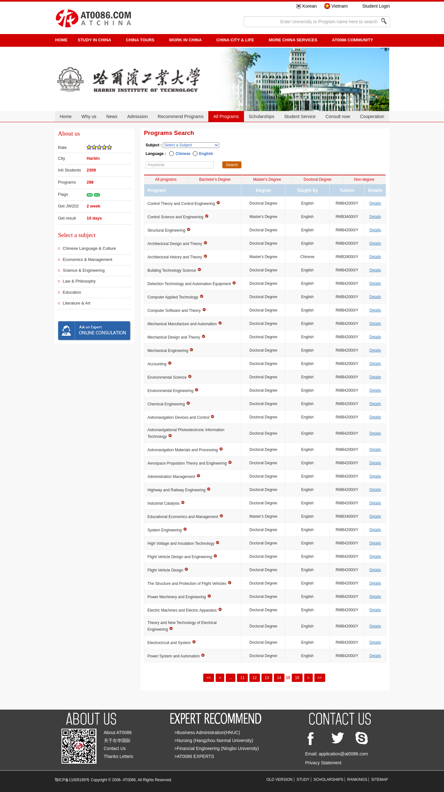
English (206, 153)
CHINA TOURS (140, 40)
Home (65, 116)
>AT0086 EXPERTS (194, 756)
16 (297, 678)
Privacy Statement (323, 762)
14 (279, 678)
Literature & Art (76, 303)
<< (208, 678)
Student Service (300, 116)
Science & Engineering (84, 270)
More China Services (293, 40)
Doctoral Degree (317, 179)
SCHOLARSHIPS (328, 779)
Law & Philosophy (79, 281)
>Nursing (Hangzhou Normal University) (213, 740)
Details (375, 203)
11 (242, 678)
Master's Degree (267, 179)
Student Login (376, 6)
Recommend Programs (181, 116)
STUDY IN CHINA (94, 40)
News (111, 116)
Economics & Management (87, 259)
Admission (137, 116)
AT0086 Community (352, 40)
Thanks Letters (118, 756)
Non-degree (364, 179)
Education (72, 292)
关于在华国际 (117, 740)
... (230, 678)
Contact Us (115, 748)
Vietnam (339, 6)
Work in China (185, 40)
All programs (165, 179)
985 (90, 194)
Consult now (338, 116)
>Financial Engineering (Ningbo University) (216, 748)
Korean (309, 6)
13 (267, 678)
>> (320, 678)
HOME (61, 40)
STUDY (303, 779)
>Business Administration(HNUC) (207, 732)
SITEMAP (379, 779)
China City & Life (235, 40)
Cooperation (372, 116)
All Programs (226, 116)
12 (255, 678)
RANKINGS (357, 779)
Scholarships (261, 116)
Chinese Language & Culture (89, 248)
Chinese (182, 153)
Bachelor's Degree (214, 179)
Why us (89, 116)
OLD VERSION (280, 779)
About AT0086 (118, 732)
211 (97, 194)
